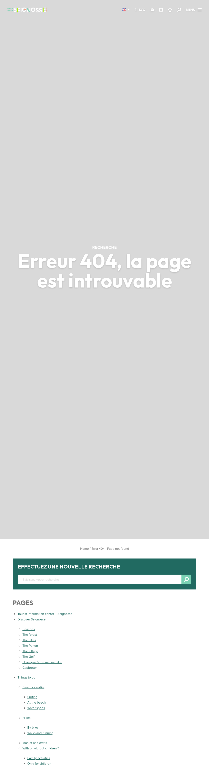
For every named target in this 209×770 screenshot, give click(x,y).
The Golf (28, 656)
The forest (29, 634)
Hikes (26, 717)
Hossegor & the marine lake (42, 662)
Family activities (38, 758)
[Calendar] (161, 10)
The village (30, 651)
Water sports (36, 708)
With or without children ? (40, 748)
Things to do (26, 677)
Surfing (32, 697)
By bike (32, 727)
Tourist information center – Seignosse (45, 613)
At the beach (36, 702)
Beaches (28, 629)
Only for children (39, 763)
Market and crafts (34, 742)
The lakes (29, 640)
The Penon (30, 645)
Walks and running (40, 733)
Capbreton (30, 667)
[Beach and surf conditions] (152, 10)
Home (84, 548)
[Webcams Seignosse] (170, 10)
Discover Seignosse (32, 619)
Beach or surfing (34, 687)
